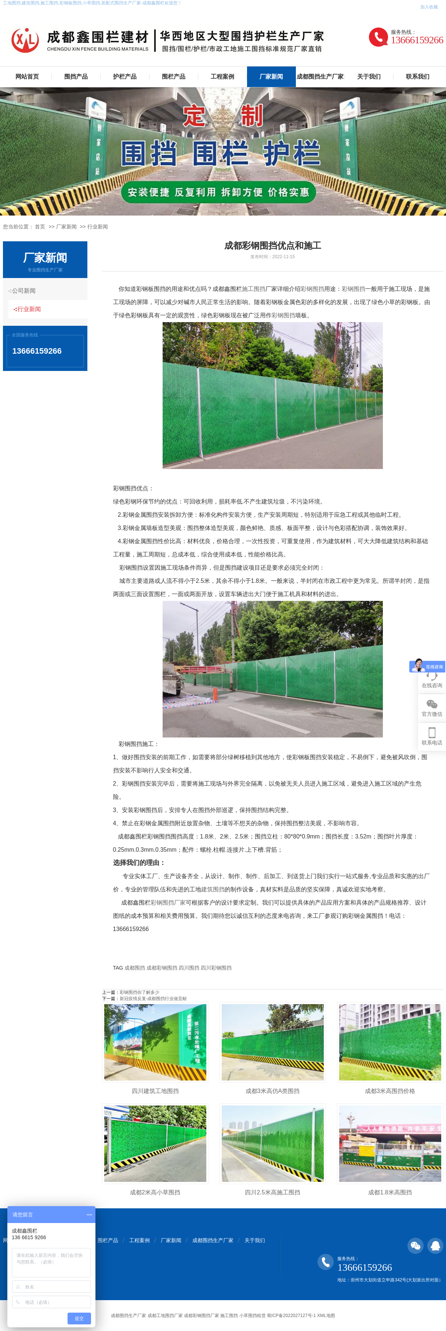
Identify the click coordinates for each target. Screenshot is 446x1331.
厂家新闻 (271, 76)
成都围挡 (134, 968)
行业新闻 (97, 227)
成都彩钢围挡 (161, 968)
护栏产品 (125, 76)
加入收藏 (429, 7)
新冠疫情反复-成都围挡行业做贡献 (153, 998)
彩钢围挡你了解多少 (139, 992)
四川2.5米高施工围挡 (272, 1192)
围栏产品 (173, 76)
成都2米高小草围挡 (155, 1192)
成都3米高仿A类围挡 (273, 1091)
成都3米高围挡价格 (390, 1091)
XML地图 (326, 1315)
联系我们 (417, 76)
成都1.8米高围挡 (389, 1192)
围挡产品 (76, 76)
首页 (40, 227)
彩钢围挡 (312, 289)
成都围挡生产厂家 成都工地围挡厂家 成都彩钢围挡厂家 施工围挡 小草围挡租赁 (188, 1315)
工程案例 (222, 76)
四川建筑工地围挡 (155, 1091)
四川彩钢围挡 (216, 968)
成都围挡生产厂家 (320, 76)
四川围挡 (189, 968)
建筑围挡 (213, 889)
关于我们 (369, 76)
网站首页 (27, 76)
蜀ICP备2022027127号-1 (291, 1315)
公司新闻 (27, 291)
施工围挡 (253, 289)
